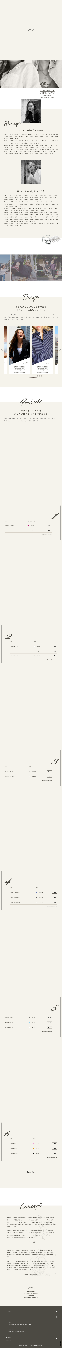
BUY (49, 525)
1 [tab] (20, 377)
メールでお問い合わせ (19, 1331)
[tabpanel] (42, 350)
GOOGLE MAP (28, 1324)
